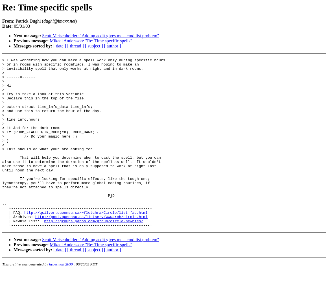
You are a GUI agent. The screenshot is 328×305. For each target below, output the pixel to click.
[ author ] (112, 45)
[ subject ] (94, 45)
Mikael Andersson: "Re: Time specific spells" (91, 40)
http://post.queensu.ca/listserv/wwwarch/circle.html (91, 248)
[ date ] (59, 45)
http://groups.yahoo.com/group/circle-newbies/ (93, 253)
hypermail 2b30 (61, 298)
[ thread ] (75, 45)
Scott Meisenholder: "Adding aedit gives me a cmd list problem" (100, 35)
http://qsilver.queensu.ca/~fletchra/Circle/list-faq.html (86, 243)
